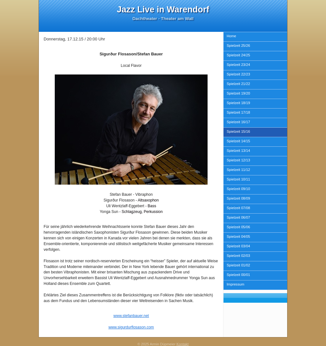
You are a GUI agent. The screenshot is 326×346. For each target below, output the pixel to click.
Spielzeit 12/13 (238, 160)
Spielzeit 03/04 (238, 246)
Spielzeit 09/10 (238, 189)
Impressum (235, 284)
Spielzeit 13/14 (238, 150)
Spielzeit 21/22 (238, 84)
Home (231, 36)
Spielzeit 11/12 (238, 170)
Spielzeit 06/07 (238, 217)
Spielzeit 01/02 (238, 265)
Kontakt (182, 344)
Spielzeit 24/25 (238, 55)
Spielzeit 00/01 (238, 275)
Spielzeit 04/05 (238, 236)
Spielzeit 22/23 (238, 74)
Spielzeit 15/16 (238, 131)
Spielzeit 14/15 (238, 141)
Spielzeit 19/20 (238, 93)
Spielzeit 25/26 (238, 45)
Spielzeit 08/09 (238, 198)
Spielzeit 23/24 (238, 65)
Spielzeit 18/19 (238, 103)
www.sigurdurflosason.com (131, 327)
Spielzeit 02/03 (238, 256)
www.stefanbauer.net (131, 316)
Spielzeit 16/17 (238, 122)
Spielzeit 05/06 (238, 227)
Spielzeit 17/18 (238, 112)
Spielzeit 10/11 (238, 179)
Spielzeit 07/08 (238, 208)
